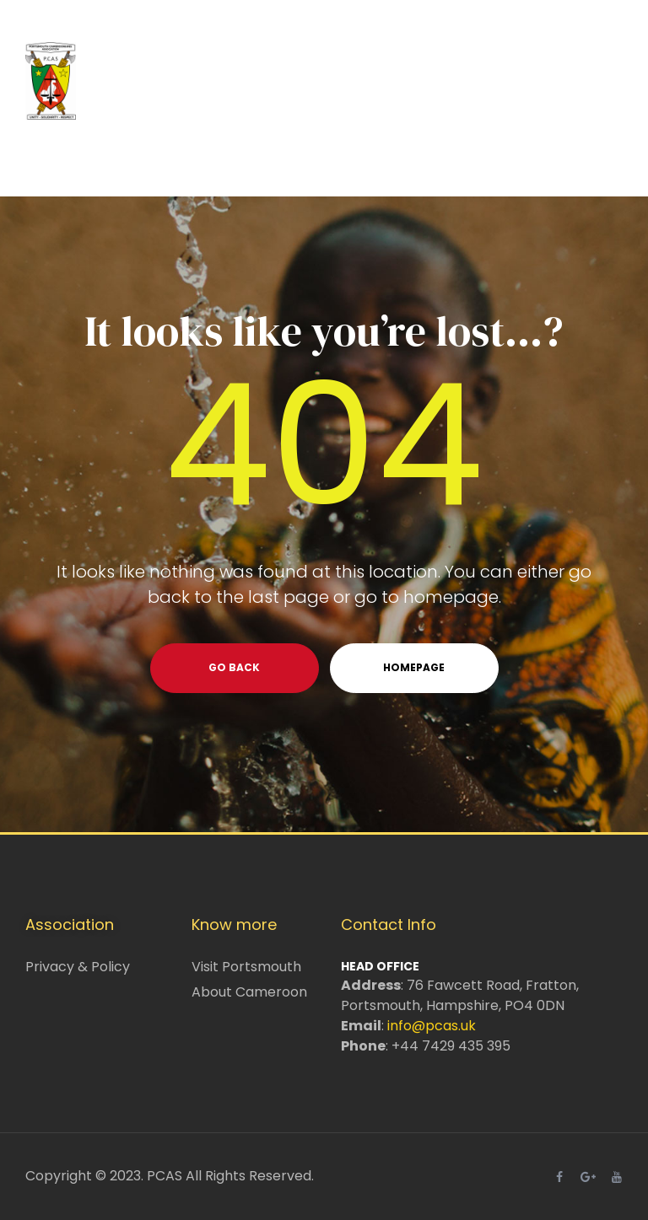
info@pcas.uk (431, 1025)
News (578, 161)
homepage (414, 667)
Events (385, 161)
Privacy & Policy (77, 966)
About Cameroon (249, 992)
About (160, 161)
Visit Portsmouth (246, 966)
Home (72, 161)
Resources (484, 161)
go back (234, 667)
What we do (274, 161)
